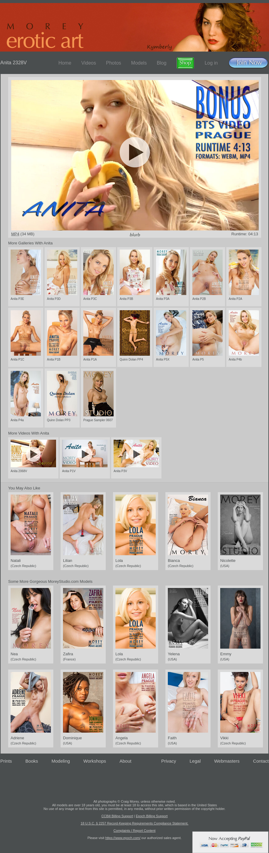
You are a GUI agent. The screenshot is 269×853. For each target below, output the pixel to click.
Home (64, 62)
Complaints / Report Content (135, 830)
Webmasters (227, 761)
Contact (261, 761)
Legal (195, 761)
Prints (6, 761)
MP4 (15, 234)
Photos (113, 62)
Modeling (60, 761)
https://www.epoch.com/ (122, 838)
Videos (88, 62)
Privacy (168, 761)
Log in (211, 62)
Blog (161, 62)
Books (31, 761)
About (125, 761)
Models (139, 62)
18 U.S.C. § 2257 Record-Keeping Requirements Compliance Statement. (134, 823)
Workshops (94, 761)
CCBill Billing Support (117, 816)
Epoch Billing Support (152, 816)
